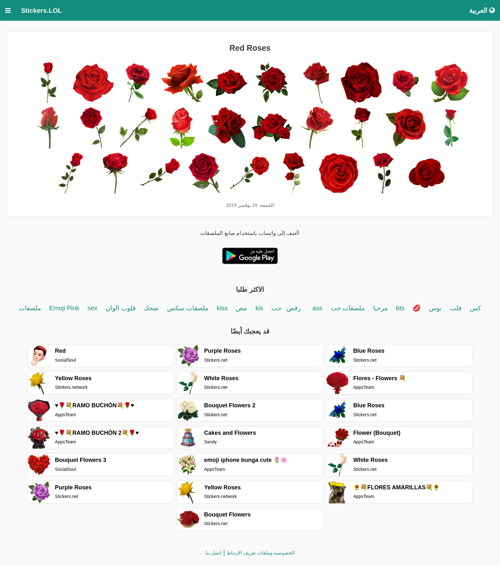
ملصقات (31, 308)
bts (400, 308)
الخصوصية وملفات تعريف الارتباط (261, 552)
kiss (223, 308)
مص (241, 308)
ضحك (151, 308)
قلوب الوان (121, 308)
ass (317, 308)
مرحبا (380, 308)
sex (92, 308)
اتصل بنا (213, 552)
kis (259, 308)
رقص (294, 308)
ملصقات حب (348, 308)
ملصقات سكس (186, 308)
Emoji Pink (65, 308)
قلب (456, 308)
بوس (435, 308)
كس (475, 308)
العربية (482, 10)
